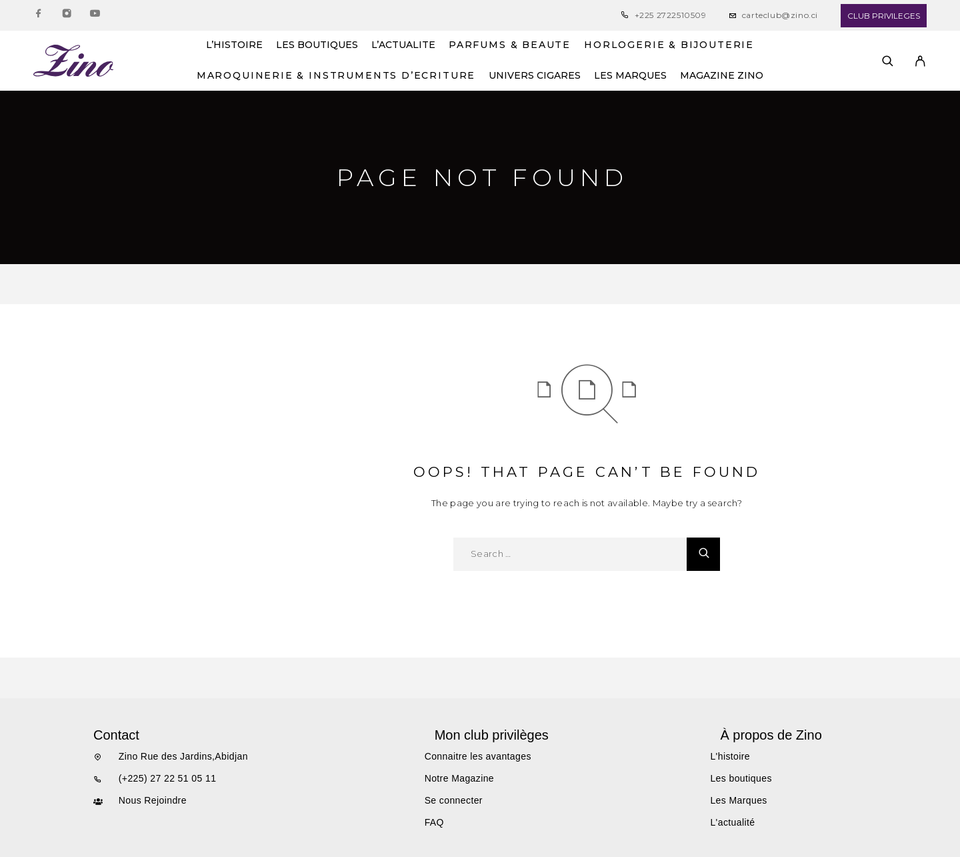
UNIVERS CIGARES (535, 76)
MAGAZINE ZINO (721, 76)
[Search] (887, 61)
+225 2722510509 (671, 15)
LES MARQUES (630, 76)
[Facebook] (38, 15)
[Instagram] (66, 15)
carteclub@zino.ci (780, 15)
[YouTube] (94, 15)
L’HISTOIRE (234, 45)
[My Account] (920, 61)
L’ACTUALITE (403, 45)
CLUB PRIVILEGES (883, 16)
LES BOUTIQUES (317, 45)
